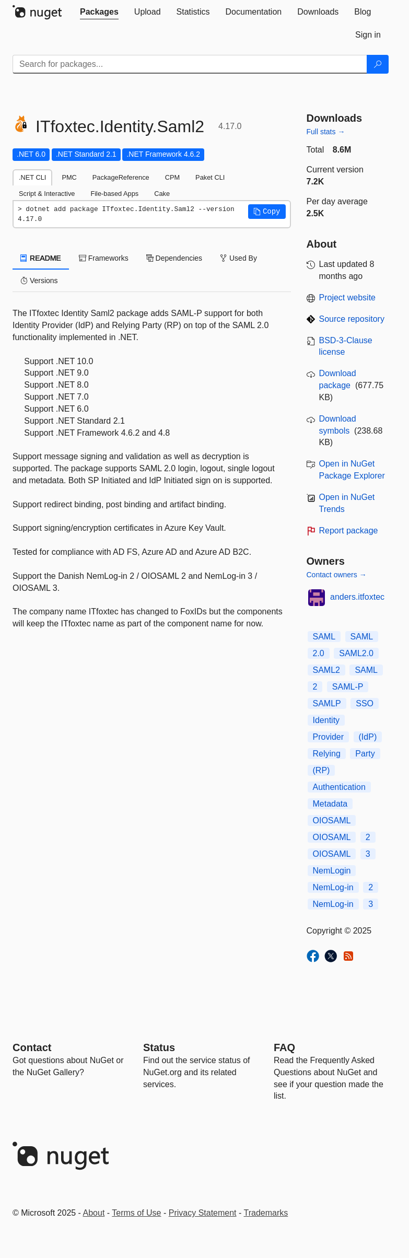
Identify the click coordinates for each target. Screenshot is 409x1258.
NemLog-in (333, 887)
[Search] (378, 64)
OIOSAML (332, 820)
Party (365, 753)
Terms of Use (136, 1212)
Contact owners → (337, 574)
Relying (327, 753)
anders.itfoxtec (357, 596)
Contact (32, 1047)
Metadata (330, 803)
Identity (326, 720)
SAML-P (348, 686)
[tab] (99, 12)
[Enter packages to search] (190, 64)
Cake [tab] (162, 193)
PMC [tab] (69, 177)
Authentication (339, 787)
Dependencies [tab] (174, 258)
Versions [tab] (39, 280)
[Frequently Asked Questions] (284, 1047)
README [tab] (40, 258)
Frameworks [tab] (103, 258)
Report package (348, 530)
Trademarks (266, 1212)
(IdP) (368, 736)
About (94, 1212)
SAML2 (326, 670)
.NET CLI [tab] (32, 177)
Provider (328, 736)
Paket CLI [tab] (210, 177)
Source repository (351, 318)
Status (159, 1047)
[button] (267, 211)
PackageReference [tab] (120, 177)
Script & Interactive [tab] (47, 193)
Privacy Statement (203, 1212)
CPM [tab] (172, 177)
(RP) (321, 770)
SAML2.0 (356, 653)
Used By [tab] (238, 258)
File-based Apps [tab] (114, 193)
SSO (364, 703)
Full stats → (326, 131)
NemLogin (332, 870)
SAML (324, 636)
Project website (347, 297)
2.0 (318, 653)
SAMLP (327, 703)
